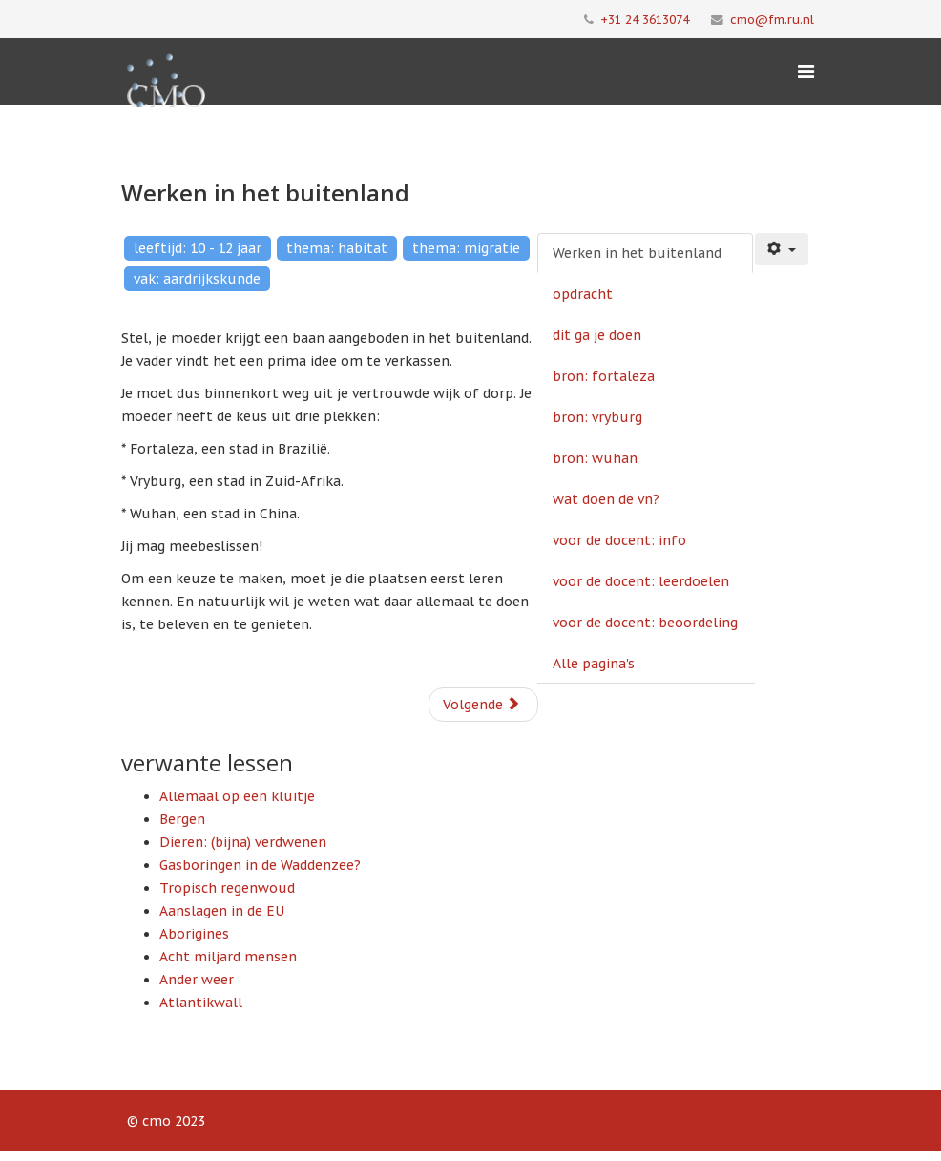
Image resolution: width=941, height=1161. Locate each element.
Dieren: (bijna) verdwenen (242, 842)
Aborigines (194, 933)
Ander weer (196, 979)
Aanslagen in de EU (221, 910)
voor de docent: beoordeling (645, 622)
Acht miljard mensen (228, 956)
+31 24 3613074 (644, 19)
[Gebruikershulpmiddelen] (781, 249)
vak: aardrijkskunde (197, 278)
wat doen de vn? (606, 499)
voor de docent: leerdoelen (641, 581)
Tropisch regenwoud (227, 888)
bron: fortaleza (604, 376)
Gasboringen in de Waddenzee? (260, 865)
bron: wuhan (595, 458)
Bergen (182, 819)
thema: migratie (466, 248)
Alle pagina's (594, 663)
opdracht (583, 294)
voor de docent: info (619, 540)
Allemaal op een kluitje (237, 796)
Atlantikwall (200, 1002)
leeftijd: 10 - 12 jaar (197, 248)
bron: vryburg (597, 417)
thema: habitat (336, 248)
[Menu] (806, 71)
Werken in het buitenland (637, 253)
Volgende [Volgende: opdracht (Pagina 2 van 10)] (481, 704)
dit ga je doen (597, 335)
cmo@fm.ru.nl (772, 19)
